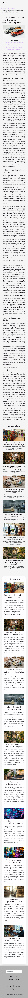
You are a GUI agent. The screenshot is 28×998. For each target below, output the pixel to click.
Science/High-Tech (11, 8)
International (14, 980)
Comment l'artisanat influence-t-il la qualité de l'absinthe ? (14, 467)
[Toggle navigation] (3, 2)
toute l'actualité (7, 247)
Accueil (3, 8)
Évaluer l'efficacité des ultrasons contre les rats (14, 515)
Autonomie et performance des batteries (13, 42)
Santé (14, 983)
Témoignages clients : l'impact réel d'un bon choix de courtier (14, 538)
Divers (14, 989)
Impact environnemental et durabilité (13, 47)
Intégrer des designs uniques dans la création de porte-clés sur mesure (14, 491)
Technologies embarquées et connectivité (13, 44)
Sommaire (14, 40)
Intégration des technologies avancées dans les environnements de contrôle (14, 824)
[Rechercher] (14, 971)
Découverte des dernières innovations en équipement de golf (14, 444)
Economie (14, 977)
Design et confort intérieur (13, 45)
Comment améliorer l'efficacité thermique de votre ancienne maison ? (14, 562)
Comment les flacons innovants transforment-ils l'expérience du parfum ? (14, 863)
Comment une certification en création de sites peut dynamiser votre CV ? (14, 940)
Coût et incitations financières (13, 49)
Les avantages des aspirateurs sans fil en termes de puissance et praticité (14, 902)
